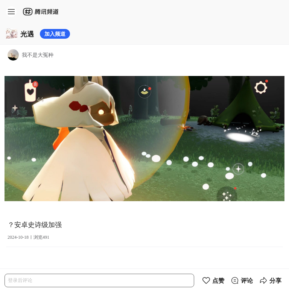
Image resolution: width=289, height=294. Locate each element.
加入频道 (54, 33)
